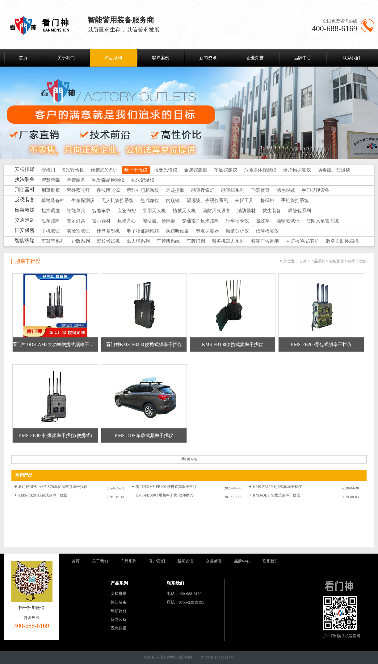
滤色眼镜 (285, 190)
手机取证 (50, 231)
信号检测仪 (267, 231)
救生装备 (271, 210)
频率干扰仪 (135, 169)
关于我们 (66, 58)
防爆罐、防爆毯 (334, 169)
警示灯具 (76, 220)
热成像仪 (150, 200)
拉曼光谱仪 (165, 169)
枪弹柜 (267, 200)
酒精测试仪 (288, 220)
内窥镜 (173, 200)
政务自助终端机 (342, 241)
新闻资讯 (207, 58)
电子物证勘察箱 (143, 231)
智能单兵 (76, 210)
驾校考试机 (108, 241)
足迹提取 (175, 190)
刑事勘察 (50, 190)
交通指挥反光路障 (200, 220)
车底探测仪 (225, 169)
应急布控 (126, 210)
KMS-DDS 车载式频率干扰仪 (276, 495)
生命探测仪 (82, 200)
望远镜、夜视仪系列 (207, 200)
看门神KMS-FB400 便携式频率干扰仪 (166, 487)
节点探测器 (207, 231)
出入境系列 (138, 241)
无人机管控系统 (117, 200)
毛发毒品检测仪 (108, 180)
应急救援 (119, 628)
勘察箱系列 (232, 190)
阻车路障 (50, 220)
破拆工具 (244, 200)
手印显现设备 (316, 190)
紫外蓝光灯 (78, 190)
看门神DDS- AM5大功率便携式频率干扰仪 (52, 487)
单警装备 (76, 180)
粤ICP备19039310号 (217, 657)
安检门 (48, 169)
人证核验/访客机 (302, 241)
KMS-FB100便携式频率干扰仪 (277, 487)
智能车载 (101, 210)
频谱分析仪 (237, 231)
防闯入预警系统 (322, 220)
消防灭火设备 (216, 210)
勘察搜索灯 (202, 190)
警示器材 (101, 220)
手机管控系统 (295, 200)
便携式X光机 (104, 169)
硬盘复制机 (108, 231)
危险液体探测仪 (260, 169)
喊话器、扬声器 (159, 220)
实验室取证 (78, 231)
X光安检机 (73, 169)
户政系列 (80, 241)
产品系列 (113, 58)
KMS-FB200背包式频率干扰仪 (42, 495)
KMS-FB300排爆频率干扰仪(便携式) (165, 495)
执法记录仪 (142, 180)
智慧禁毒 (50, 180)
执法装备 (119, 602)
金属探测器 (195, 169)
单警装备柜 (53, 200)
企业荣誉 (255, 58)
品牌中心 (302, 58)
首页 (23, 58)
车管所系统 (168, 241)
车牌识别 (196, 241)
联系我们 (351, 58)
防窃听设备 (177, 231)
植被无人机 (184, 210)
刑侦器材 (119, 610)
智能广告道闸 (265, 241)
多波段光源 (108, 190)
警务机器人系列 (228, 241)
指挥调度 (50, 210)
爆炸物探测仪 (297, 169)
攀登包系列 (299, 210)
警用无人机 (154, 210)
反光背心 (126, 220)
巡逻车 (263, 220)
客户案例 (160, 58)
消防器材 (246, 210)
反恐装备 (119, 619)
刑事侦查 (260, 190)
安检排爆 (336, 261)
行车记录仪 (237, 220)
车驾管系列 (53, 241)
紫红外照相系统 (143, 190)
